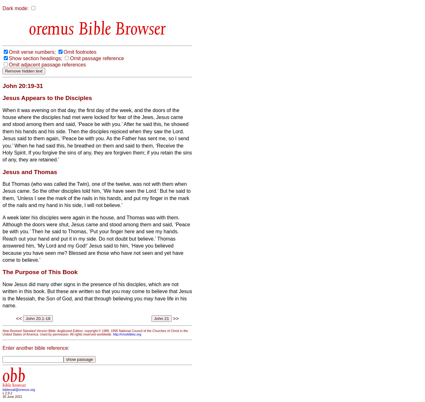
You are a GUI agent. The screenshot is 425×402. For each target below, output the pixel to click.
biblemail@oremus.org (19, 390)
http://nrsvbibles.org (127, 334)
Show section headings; (35, 58)
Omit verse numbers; (32, 52)
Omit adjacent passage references (47, 64)
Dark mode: (16, 8)
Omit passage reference (97, 58)
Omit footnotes (80, 52)
